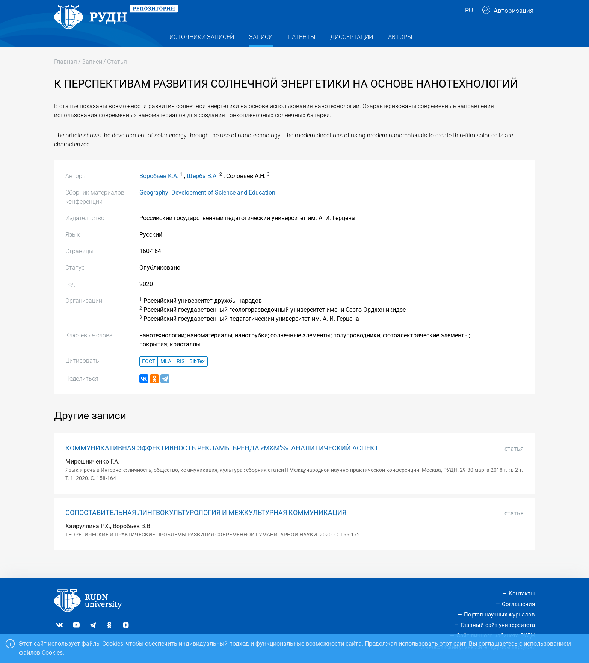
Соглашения (518, 604)
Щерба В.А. (202, 189)
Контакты (522, 594)
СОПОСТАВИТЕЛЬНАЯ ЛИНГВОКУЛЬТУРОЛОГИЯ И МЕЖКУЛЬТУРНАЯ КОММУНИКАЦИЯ (205, 526)
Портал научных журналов (499, 614)
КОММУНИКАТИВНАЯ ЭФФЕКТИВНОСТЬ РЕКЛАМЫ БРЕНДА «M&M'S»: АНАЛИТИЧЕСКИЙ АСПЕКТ (222, 461)
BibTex (197, 375)
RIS (180, 375)
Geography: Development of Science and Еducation (207, 206)
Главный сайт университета (498, 625)
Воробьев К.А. (158, 189)
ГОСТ (148, 375)
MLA (165, 375)
